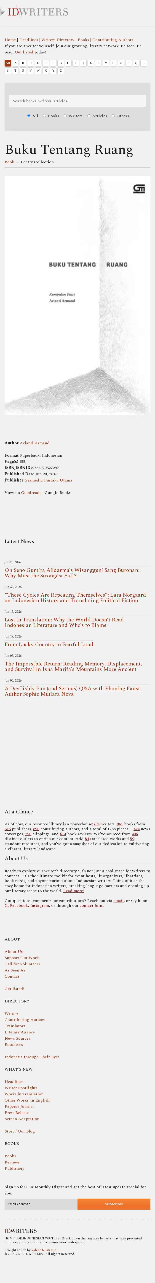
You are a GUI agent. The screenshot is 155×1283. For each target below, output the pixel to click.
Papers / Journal (19, 1106)
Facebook (19, 905)
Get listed (24, 52)
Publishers (14, 1168)
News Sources (17, 1038)
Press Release (17, 1113)
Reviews (12, 1162)
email (118, 901)
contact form (91, 905)
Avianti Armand (35, 443)
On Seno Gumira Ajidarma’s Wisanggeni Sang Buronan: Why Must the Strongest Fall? (72, 573)
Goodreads (31, 493)
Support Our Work (22, 958)
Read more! (73, 891)
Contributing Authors (112, 40)
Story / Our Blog (20, 1131)
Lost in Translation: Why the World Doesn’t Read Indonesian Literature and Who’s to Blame (64, 622)
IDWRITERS (77, 10)
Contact (12, 976)
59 (132, 839)
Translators (15, 1026)
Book (9, 162)
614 (63, 834)
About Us (14, 952)
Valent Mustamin (43, 1250)
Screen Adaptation (22, 1119)
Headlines (28, 40)
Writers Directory (57, 40)
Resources (14, 1044)
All (8, 63)
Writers (73, 116)
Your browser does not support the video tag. (77, 754)
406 (135, 834)
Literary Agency (20, 1032)
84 (87, 839)
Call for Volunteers (22, 964)
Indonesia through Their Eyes (32, 1057)
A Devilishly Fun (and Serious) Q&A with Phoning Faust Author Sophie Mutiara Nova (72, 691)
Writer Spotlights (21, 1088)
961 (120, 824)
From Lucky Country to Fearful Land (49, 644)
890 (36, 829)
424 (137, 829)
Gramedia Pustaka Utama (48, 480)
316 (8, 829)
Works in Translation (24, 1094)
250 (28, 834)
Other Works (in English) (27, 1100)
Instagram (39, 905)
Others (120, 116)
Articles (97, 116)
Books (83, 40)
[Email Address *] (41, 1204)
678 (97, 824)
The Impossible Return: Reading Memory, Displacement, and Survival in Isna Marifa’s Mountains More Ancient (73, 667)
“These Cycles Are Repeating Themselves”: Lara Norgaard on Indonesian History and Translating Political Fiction (75, 598)
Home (10, 40)
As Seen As (15, 970)
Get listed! (14, 989)
